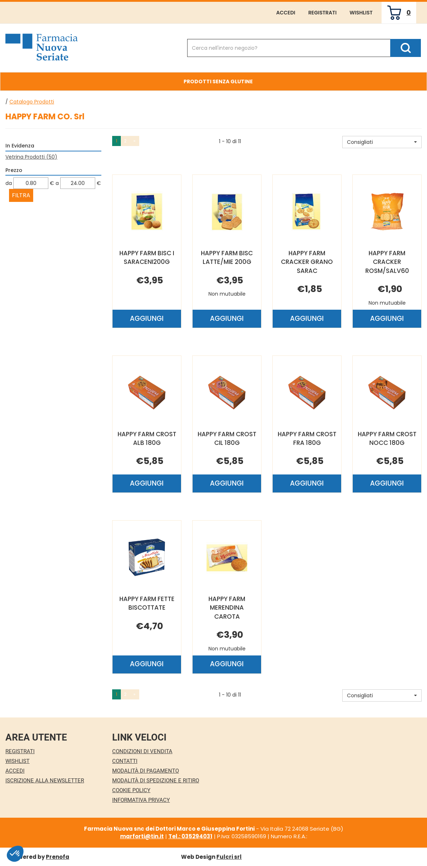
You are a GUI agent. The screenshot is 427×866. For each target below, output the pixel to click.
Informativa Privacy (141, 800)
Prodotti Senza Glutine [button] (218, 81)
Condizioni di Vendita (142, 751)
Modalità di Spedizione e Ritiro (155, 780)
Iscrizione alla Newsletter (44, 780)
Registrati (322, 12)
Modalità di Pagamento (145, 771)
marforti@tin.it (142, 836)
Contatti (124, 761)
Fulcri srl (229, 857)
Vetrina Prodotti (31, 156)
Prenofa (57, 857)
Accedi (285, 12)
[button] (382, 142)
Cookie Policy (131, 790)
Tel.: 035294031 (190, 836)
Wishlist (361, 12)
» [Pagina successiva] (134, 141)
